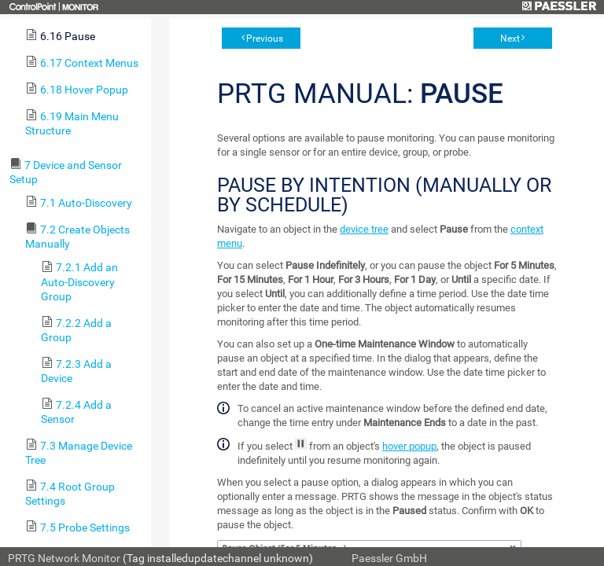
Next (510, 38)
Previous (264, 38)
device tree (364, 229)
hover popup (409, 446)
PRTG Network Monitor (64, 558)
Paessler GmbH (389, 558)
